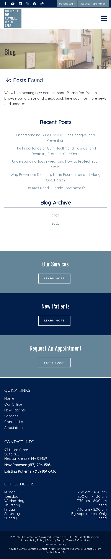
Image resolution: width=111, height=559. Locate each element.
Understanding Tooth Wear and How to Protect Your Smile (55, 164)
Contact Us (13, 422)
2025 (55, 223)
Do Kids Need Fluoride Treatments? (55, 188)
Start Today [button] (54, 362)
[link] (6, 4)
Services (11, 416)
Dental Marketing (55, 544)
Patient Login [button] (67, 3)
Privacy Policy (55, 540)
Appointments (16, 427)
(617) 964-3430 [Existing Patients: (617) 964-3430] (30, 471)
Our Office (13, 404)
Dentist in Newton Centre (54, 548)
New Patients (15, 410)
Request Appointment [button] (93, 3)
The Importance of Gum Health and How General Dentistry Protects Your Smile (55, 151)
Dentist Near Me (55, 552)
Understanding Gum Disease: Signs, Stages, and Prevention (55, 138)
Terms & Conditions (78, 540)
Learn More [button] (54, 278)
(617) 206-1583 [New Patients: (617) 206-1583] (27, 465)
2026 (56, 215)
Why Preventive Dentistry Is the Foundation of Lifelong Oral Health (55, 177)
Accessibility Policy (32, 540)
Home (9, 398)
